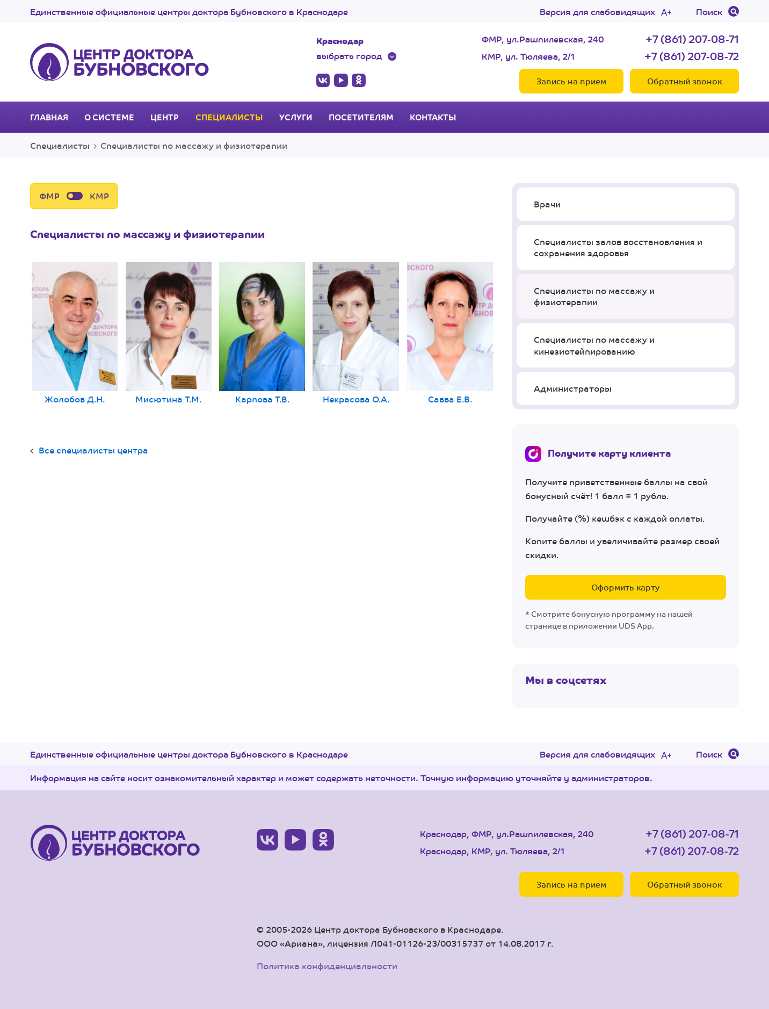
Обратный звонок (684, 81)
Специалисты (229, 117)
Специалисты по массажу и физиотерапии (594, 296)
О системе (109, 117)
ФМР (49, 196)
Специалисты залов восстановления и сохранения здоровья (618, 247)
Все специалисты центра (93, 450)
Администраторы (573, 388)
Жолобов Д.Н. (74, 334)
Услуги (296, 117)
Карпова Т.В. (262, 334)
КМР (99, 196)
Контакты (433, 117)
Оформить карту (625, 587)
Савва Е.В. (450, 334)
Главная (49, 117)
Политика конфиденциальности (327, 966)
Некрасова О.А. (356, 334)
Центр (164, 117)
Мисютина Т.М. (168, 334)
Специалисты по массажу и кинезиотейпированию (594, 345)
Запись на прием (571, 81)
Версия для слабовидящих (597, 11)
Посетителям (361, 117)
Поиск (709, 11)
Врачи (547, 204)
